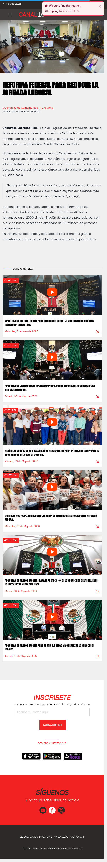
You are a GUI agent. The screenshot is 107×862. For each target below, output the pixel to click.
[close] (99, 6)
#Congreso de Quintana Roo (20, 106)
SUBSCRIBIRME (52, 725)
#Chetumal (46, 106)
